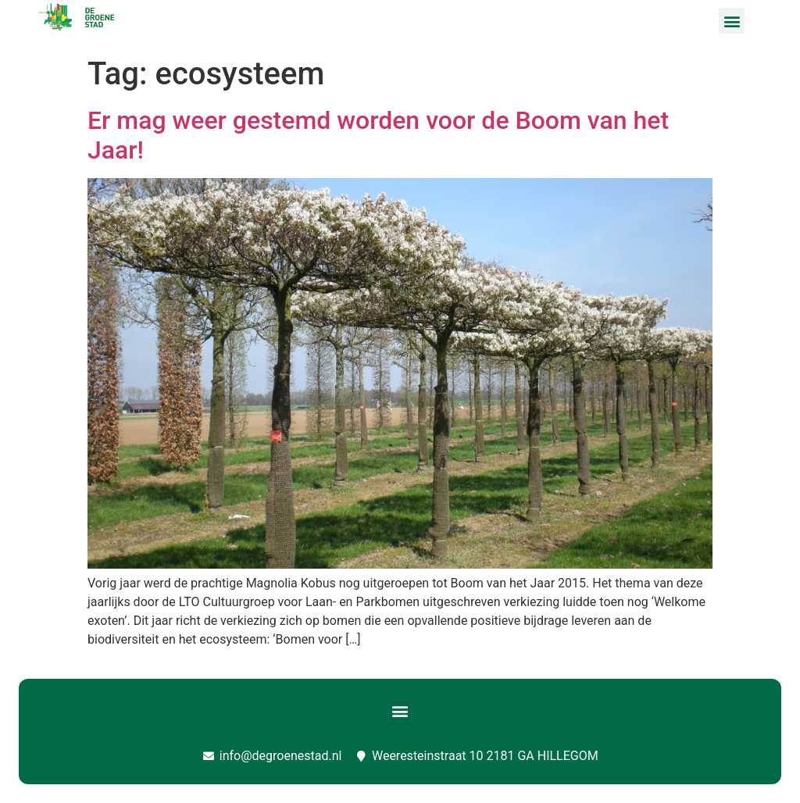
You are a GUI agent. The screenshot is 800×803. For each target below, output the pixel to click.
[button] (732, 21)
